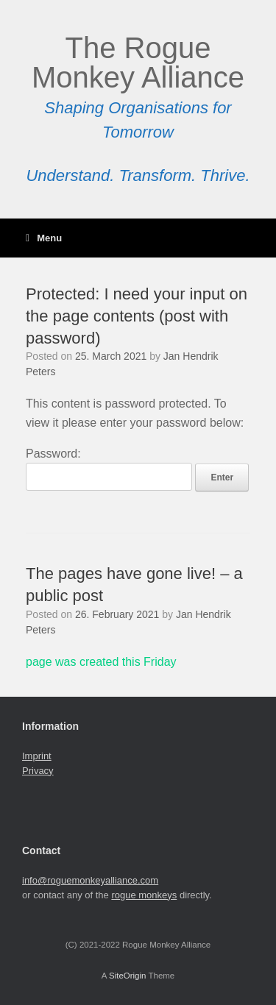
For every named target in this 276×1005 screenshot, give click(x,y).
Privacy (38, 770)
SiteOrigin (127, 975)
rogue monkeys (144, 895)
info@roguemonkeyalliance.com (90, 880)
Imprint (37, 755)
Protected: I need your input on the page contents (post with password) (136, 316)
